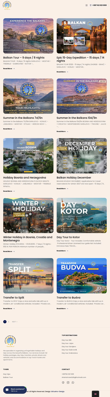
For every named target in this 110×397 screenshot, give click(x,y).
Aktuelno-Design (57, 391)
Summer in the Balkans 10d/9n (77, 118)
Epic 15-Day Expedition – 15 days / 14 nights (80, 59)
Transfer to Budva (68, 297)
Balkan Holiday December (74, 177)
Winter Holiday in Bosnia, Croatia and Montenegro (27, 238)
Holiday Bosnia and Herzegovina (24, 177)
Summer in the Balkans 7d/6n (23, 118)
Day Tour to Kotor (68, 237)
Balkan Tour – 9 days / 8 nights (23, 57)
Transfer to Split (13, 297)
